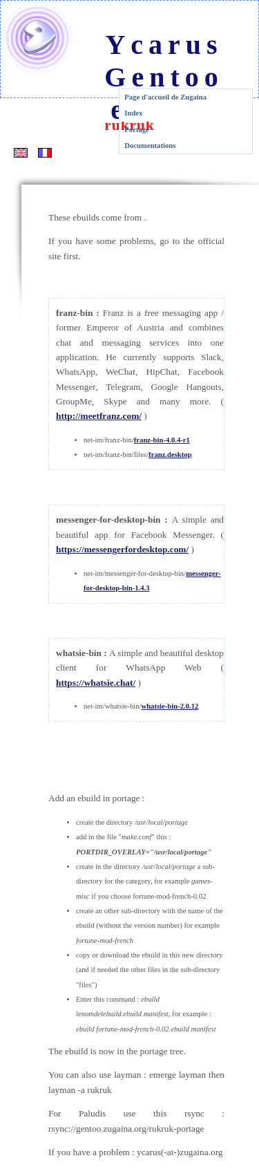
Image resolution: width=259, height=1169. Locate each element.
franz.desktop (169, 454)
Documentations (149, 145)
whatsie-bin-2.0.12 (169, 706)
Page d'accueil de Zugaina (165, 97)
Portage (136, 129)
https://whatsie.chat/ (95, 682)
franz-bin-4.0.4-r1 (162, 440)
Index (133, 113)
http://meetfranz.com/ (99, 416)
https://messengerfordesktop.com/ (122, 549)
